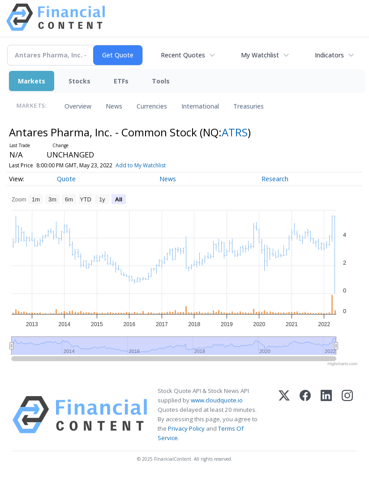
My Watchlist (260, 55)
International (200, 106)
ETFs (121, 81)
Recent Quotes (183, 55)
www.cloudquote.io (217, 400)
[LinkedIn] (326, 414)
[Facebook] (305, 414)
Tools (161, 81)
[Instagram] (347, 414)
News (114, 106)
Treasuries (248, 106)
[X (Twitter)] (284, 414)
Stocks (79, 81)
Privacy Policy (186, 428)
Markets (31, 81)
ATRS (235, 132)
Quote (66, 179)
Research (275, 179)
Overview (77, 106)
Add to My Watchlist (157, 165)
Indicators (329, 55)
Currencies (152, 106)
